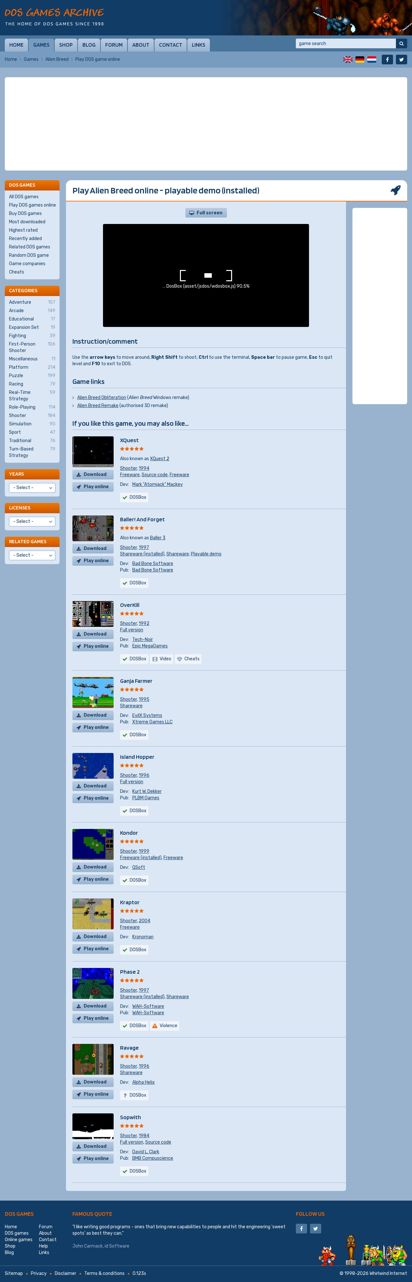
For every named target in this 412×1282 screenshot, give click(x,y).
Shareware (177, 554)
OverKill (129, 604)
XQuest (129, 440)
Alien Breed (57, 59)
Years (16, 474)
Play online (96, 486)
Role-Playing (32, 407)
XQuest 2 (159, 458)
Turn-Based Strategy (32, 452)
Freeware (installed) (141, 857)
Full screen (209, 213)
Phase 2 (130, 971)
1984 (144, 1135)
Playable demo (206, 554)
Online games (19, 1239)
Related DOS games (29, 247)
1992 (144, 623)
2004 (144, 921)
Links (198, 45)
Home (16, 45)
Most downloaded (27, 222)
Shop (66, 45)
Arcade (32, 311)
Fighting (32, 336)
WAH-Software (148, 1006)
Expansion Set (32, 327)
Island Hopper (137, 756)
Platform (32, 367)
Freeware (130, 475)
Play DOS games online (32, 205)
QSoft (138, 867)
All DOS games (24, 197)
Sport (32, 432)
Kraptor (130, 902)
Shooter (128, 468)
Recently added (25, 238)
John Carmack (87, 1246)
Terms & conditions (104, 1273)
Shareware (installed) (142, 554)
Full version (131, 630)
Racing (32, 384)
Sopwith (130, 1117)
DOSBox (138, 497)
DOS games (19, 1213)
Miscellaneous (32, 359)
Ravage (129, 1047)
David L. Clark (145, 1152)
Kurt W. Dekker (147, 791)
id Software (117, 1246)
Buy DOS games (25, 213)
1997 (144, 547)
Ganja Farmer (136, 680)
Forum (114, 45)
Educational (32, 319)
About (140, 45)
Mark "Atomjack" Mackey (157, 484)
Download (95, 474)
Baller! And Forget (142, 519)
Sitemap (14, 1273)
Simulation (32, 424)
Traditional (32, 441)
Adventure (32, 302)
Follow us (310, 1213)
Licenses (19, 508)
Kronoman (143, 937)
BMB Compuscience (152, 1158)
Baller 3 (157, 538)
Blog (89, 45)
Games (41, 45)
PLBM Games (145, 798)
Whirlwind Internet (388, 1273)
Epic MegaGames (150, 646)
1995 (144, 699)
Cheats (16, 272)
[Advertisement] (206, 124)
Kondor (129, 832)
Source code (155, 475)
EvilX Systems (147, 715)
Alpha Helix (143, 1082)
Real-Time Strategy (32, 395)
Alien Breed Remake (97, 405)
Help (43, 1246)
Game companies (27, 263)
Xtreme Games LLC (152, 722)
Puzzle (32, 376)
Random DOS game (29, 255)
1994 (144, 468)
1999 (144, 851)
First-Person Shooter (32, 347)
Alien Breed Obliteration (101, 397)
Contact (170, 45)
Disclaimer (65, 1273)
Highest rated (23, 230)
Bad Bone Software (152, 563)
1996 (144, 775)
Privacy (39, 1273)
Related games (27, 541)
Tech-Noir (142, 639)
